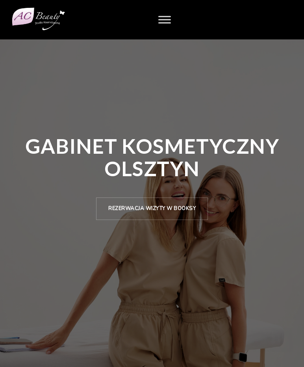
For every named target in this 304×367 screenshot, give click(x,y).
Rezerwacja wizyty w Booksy (152, 208)
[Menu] (164, 19)
